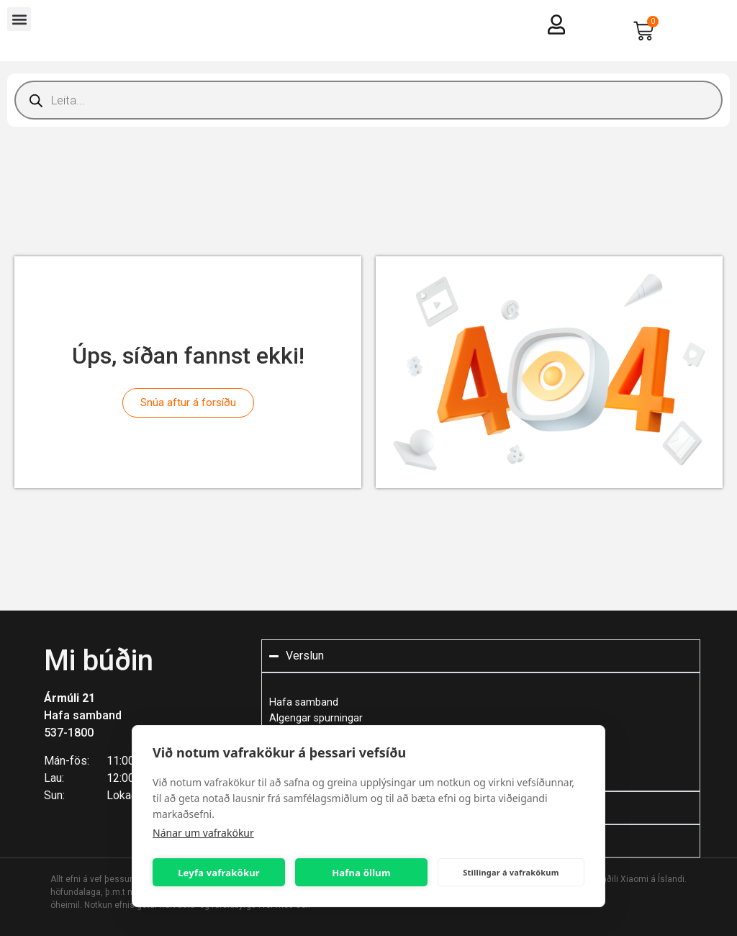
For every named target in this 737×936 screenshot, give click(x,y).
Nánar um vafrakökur (203, 833)
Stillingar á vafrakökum (511, 872)
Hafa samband (83, 715)
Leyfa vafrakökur (219, 872)
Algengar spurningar (316, 718)
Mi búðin (98, 661)
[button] (19, 19)
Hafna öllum (361, 872)
